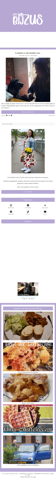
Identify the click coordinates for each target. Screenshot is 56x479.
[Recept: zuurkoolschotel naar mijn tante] (28, 357)
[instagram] (10, 206)
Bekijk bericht (28, 112)
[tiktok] (28, 212)
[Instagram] (7, 39)
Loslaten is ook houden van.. (28, 53)
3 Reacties (33, 55)
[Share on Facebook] (7, 115)
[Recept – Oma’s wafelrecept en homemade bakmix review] (28, 419)
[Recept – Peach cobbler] (28, 388)
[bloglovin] (45, 206)
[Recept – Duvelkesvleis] (28, 326)
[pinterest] (10, 212)
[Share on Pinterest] (11, 115)
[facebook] (28, 206)
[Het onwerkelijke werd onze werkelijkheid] (28, 449)
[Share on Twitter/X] (9, 115)
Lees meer (28, 192)
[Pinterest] (14, 238)
